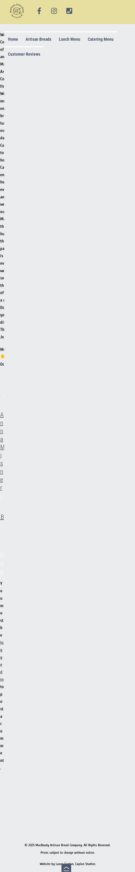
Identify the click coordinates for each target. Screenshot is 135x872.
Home (13, 39)
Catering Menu (101, 39)
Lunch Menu (69, 39)
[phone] (69, 11)
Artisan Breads (38, 39)
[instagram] (54, 11)
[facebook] (39, 11)
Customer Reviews (24, 54)
